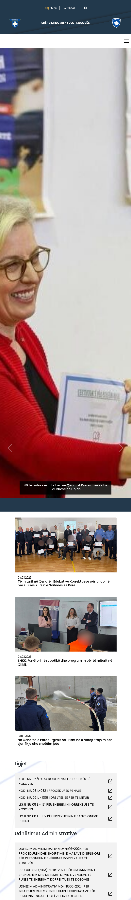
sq (47, 8)
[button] (10, 250)
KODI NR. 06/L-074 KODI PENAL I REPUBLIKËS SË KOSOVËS (54, 781)
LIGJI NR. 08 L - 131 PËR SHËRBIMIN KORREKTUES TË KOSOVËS (56, 807)
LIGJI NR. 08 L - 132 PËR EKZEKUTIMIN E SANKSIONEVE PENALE (58, 818)
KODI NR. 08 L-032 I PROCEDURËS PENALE (50, 790)
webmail (70, 8)
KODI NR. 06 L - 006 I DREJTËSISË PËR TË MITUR (54, 797)
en (51, 8)
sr (55, 8)
